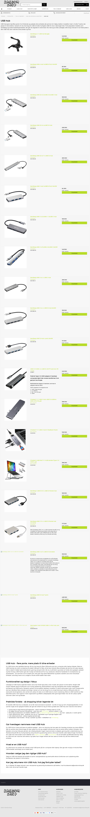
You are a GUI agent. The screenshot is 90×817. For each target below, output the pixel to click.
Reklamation (77, 797)
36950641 (48, 807)
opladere (42, 734)
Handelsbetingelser (43, 793)
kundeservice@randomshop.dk (49, 713)
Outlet (87, 8)
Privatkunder (41, 795)
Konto (86, 1)
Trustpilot (86, 13)
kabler (37, 734)
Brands (79, 8)
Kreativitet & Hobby (32, 8)
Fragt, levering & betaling (80, 793)
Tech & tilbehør (57, 8)
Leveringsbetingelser (79, 801)
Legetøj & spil (45, 8)
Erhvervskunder (42, 796)
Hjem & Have (69, 8)
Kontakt (76, 791)
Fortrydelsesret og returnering (78, 795)
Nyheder (9, 8)
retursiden (45, 711)
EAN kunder (41, 798)
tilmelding (54, 717)
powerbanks (52, 734)
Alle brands (41, 799)
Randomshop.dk (78, 1)
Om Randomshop (43, 791)
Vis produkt (74, 40)
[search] (31, 4)
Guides (76, 799)
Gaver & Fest (19, 8)
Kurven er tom (82, 4)
